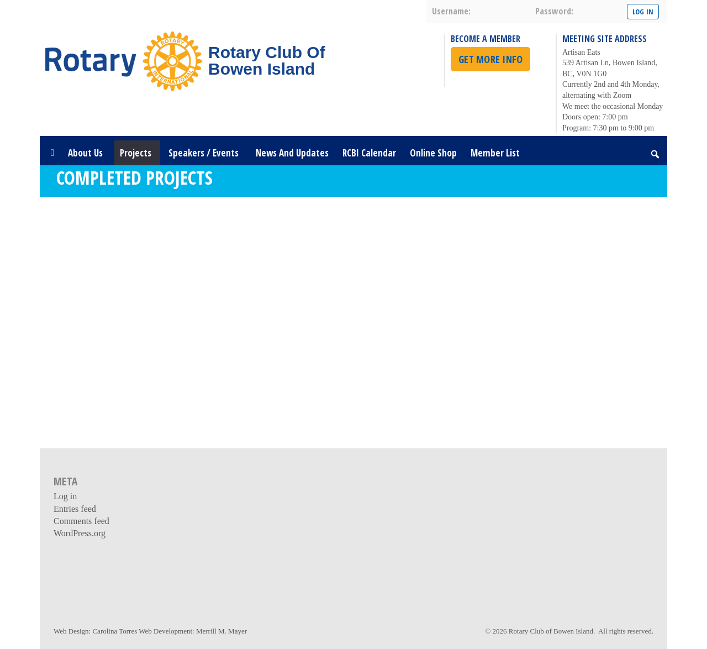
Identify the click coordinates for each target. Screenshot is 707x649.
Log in (65, 496)
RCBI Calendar (369, 152)
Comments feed (81, 521)
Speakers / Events (205, 152)
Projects (137, 152)
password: (554, 11)
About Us (87, 152)
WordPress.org (79, 533)
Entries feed (75, 509)
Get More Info (490, 59)
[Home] (52, 152)
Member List (495, 152)
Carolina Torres (114, 631)
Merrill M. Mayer (221, 631)
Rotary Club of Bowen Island (551, 631)
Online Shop (433, 152)
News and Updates (292, 152)
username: (451, 11)
